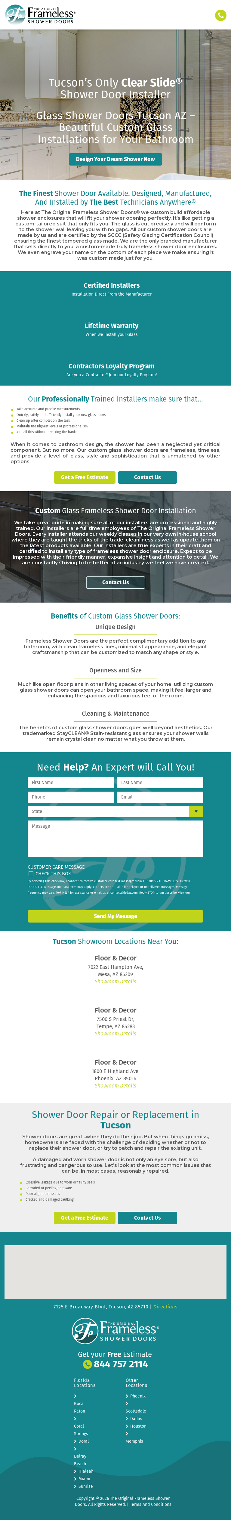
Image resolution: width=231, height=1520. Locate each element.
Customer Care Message (56, 866)
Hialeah (86, 1470)
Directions (165, 1306)
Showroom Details (115, 981)
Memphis (134, 1440)
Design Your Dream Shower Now (115, 159)
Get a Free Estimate (84, 477)
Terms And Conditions (150, 1503)
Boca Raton (79, 1407)
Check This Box (53, 873)
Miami (84, 1478)
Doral (84, 1440)
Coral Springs (81, 1429)
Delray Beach (80, 1459)
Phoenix (138, 1395)
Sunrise (86, 1485)
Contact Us (147, 477)
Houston (138, 1425)
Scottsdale (136, 1410)
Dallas (136, 1418)
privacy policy (49, 898)
